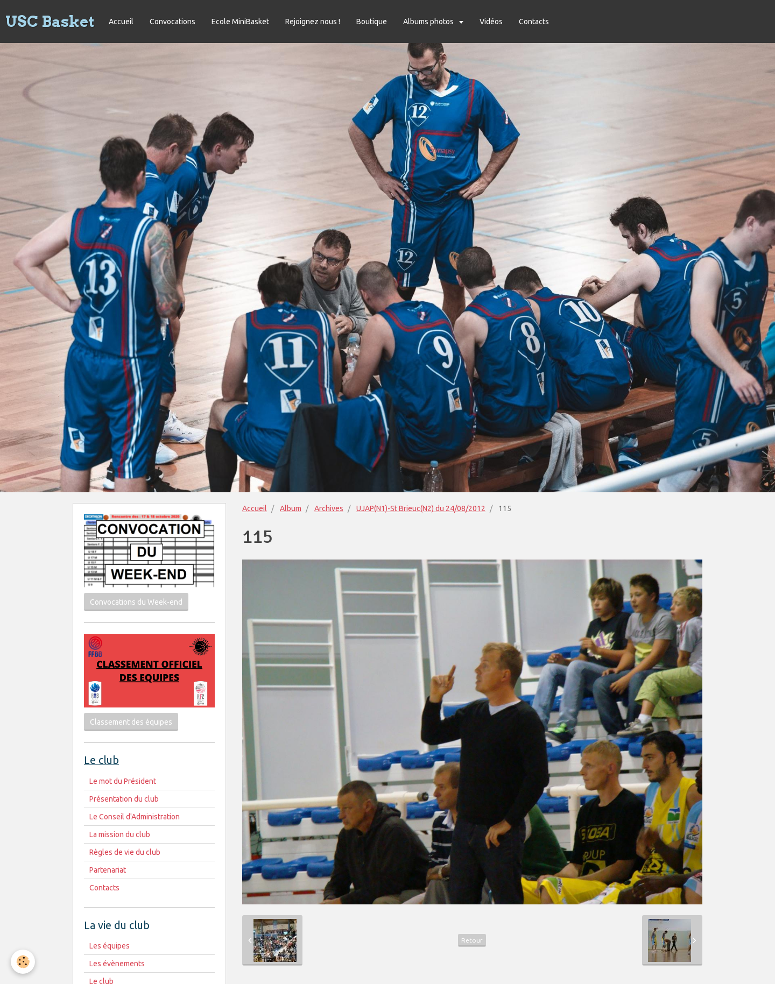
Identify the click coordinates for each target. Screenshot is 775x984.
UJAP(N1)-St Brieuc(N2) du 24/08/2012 (420, 508)
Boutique (371, 21)
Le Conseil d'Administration (134, 816)
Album (290, 508)
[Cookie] (23, 962)
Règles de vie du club (124, 852)
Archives (328, 508)
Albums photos (429, 21)
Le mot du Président (122, 781)
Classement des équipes (131, 722)
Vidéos (491, 21)
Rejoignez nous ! (312, 21)
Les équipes (109, 945)
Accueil (121, 21)
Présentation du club (124, 799)
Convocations (172, 21)
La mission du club (119, 834)
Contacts (534, 21)
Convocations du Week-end (136, 602)
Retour (472, 940)
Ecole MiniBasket (240, 21)
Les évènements (117, 963)
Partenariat (107, 870)
